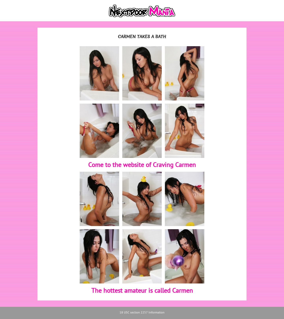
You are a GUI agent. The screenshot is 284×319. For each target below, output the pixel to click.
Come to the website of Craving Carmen (142, 165)
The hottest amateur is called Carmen (142, 291)
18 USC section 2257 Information (142, 313)
